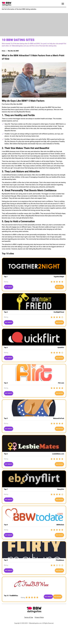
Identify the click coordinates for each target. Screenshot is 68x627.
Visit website (8, 287)
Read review (59, 287)
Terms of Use (28, 617)
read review (59, 322)
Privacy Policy (39, 617)
